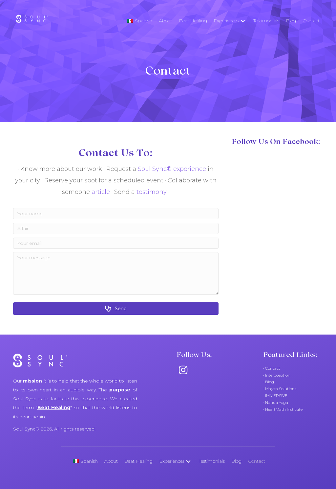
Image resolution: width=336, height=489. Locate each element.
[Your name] (116, 213)
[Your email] (116, 243)
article (102, 192)
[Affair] (116, 228)
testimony (151, 192)
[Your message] (116, 273)
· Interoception (276, 375)
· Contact (271, 368)
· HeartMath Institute (283, 409)
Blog (269, 381)
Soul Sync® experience (172, 169)
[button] (243, 21)
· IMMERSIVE (275, 395)
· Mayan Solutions (279, 388)
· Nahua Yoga (275, 402)
